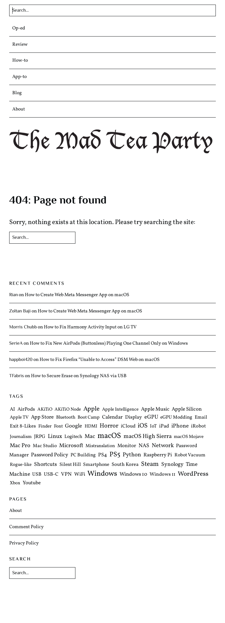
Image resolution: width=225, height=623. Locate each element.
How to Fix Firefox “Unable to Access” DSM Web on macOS (100, 359)
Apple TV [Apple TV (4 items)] (19, 417)
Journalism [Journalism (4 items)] (21, 437)
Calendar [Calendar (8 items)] (112, 417)
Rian (13, 295)
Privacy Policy (24, 543)
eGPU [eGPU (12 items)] (151, 417)
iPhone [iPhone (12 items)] (180, 426)
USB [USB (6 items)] (36, 474)
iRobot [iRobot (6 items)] (198, 426)
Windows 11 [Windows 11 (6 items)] (162, 474)
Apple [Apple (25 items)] (91, 408)
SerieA (16, 343)
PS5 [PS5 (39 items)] (114, 455)
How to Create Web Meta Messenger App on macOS (77, 295)
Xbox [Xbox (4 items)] (15, 483)
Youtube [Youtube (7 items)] (32, 482)
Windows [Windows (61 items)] (102, 474)
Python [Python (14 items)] (132, 455)
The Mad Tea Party (112, 141)
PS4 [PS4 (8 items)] (102, 455)
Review (20, 44)
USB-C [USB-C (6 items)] (51, 474)
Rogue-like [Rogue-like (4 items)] (21, 465)
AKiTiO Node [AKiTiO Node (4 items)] (68, 409)
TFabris (16, 376)
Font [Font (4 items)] (58, 427)
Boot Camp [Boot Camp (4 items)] (89, 417)
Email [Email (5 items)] (201, 417)
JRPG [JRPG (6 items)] (39, 437)
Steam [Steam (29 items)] (150, 464)
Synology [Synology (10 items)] (172, 464)
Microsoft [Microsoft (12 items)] (71, 446)
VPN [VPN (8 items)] (66, 474)
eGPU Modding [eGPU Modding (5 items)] (176, 417)
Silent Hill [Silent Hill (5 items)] (70, 464)
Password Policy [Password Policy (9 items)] (49, 455)
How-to (20, 60)
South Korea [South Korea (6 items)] (125, 464)
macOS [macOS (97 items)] (109, 436)
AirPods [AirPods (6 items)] (26, 409)
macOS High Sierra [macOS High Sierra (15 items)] (148, 437)
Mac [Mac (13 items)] (90, 437)
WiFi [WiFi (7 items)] (79, 474)
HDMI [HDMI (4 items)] (91, 427)
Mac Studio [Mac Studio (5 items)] (45, 446)
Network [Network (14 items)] (163, 446)
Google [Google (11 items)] (73, 426)
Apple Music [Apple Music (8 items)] (155, 409)
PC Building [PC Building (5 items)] (83, 455)
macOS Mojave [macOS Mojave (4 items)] (189, 437)
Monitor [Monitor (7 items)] (126, 446)
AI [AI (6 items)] (12, 409)
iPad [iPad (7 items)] (164, 426)
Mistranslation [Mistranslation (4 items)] (100, 446)
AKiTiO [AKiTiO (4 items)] (44, 409)
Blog (17, 93)
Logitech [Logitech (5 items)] (73, 437)
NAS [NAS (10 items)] (144, 446)
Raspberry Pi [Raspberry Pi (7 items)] (157, 455)
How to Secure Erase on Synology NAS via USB (79, 376)
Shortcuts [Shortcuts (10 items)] (45, 464)
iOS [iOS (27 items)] (142, 426)
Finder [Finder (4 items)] (44, 427)
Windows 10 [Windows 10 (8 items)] (133, 474)
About (18, 109)
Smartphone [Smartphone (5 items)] (96, 464)
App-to (19, 76)
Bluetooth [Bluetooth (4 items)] (65, 417)
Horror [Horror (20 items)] (109, 426)
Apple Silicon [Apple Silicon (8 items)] (187, 409)
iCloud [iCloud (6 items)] (128, 426)
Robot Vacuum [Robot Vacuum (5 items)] (189, 455)
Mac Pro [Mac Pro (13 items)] (20, 446)
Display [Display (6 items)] (133, 417)
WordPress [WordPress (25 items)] (193, 474)
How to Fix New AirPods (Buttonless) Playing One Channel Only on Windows (109, 343)
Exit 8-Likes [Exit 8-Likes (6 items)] (23, 426)
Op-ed (18, 28)
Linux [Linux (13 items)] (55, 437)
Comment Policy (26, 527)
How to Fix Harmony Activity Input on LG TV (90, 327)
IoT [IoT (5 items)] (153, 426)
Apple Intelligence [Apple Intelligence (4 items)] (120, 409)
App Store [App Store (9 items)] (42, 417)
